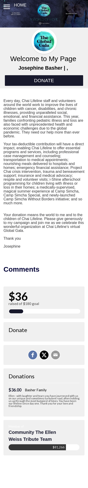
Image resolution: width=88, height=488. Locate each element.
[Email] (55, 355)
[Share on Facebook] (33, 355)
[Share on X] (44, 355)
